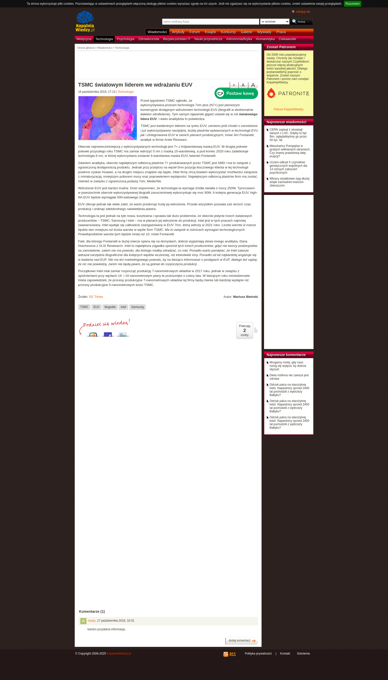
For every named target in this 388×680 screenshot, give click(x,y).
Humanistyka (265, 39)
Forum (195, 32)
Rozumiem (352, 3)
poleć (255, 330)
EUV (96, 307)
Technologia (104, 39)
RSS (232, 654)
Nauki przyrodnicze (208, 39)
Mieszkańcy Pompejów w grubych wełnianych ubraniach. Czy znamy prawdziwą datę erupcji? (290, 151)
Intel (123, 307)
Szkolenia (303, 653)
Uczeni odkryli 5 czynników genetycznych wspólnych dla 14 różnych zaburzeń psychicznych (288, 167)
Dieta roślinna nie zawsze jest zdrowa (289, 377)
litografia (110, 307)
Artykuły (178, 32)
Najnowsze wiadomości (287, 122)
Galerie (246, 32)
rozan (92, 620)
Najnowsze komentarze (286, 355)
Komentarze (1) (92, 611)
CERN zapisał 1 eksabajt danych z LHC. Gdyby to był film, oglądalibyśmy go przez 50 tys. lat (288, 135)
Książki (210, 32)
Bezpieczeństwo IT (177, 39)
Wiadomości (157, 32)
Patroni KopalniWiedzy (289, 109)
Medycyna (84, 39)
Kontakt (285, 653)
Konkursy (228, 32)
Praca (281, 32)
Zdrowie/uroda (148, 39)
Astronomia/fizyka (239, 39)
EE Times (96, 297)
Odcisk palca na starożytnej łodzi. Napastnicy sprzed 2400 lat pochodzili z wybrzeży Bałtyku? (289, 390)
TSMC (84, 307)
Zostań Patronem (281, 47)
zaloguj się (303, 11)
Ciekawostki (287, 39)
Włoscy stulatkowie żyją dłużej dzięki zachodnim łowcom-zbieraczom (290, 182)
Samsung (137, 307)
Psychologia (125, 39)
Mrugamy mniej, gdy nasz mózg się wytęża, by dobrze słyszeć (288, 366)
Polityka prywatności (258, 653)
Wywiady (264, 32)
